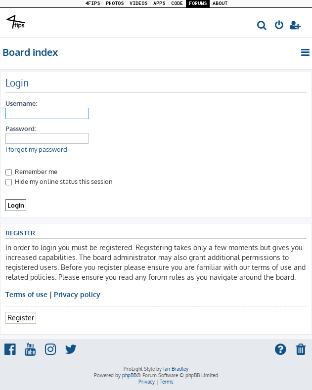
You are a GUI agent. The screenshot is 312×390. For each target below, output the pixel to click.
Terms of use (26, 294)
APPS (159, 3)
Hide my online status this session (59, 181)
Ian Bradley (175, 369)
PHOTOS (115, 3)
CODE (177, 3)
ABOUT (220, 3)
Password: (20, 128)
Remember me (31, 171)
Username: (21, 103)
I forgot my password (36, 149)
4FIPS (92, 3)
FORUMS (198, 3)
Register (20, 317)
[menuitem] (262, 26)
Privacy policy (77, 294)
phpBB (129, 375)
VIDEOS (138, 3)
